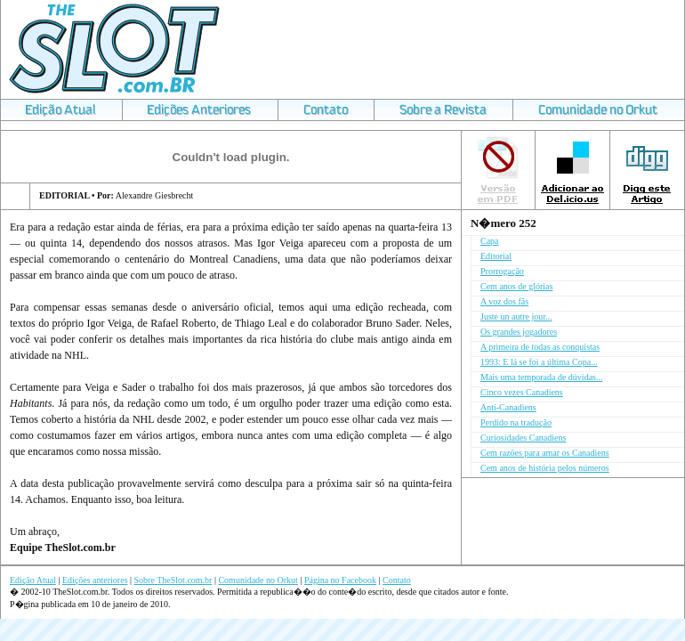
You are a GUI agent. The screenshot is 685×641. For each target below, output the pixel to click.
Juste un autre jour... (516, 316)
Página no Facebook (340, 580)
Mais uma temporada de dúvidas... (541, 377)
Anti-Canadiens (508, 407)
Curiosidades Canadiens (523, 437)
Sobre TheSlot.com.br (173, 580)
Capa (489, 241)
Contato (397, 580)
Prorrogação (502, 271)
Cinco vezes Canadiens (521, 392)
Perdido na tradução (516, 422)
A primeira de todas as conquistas (540, 347)
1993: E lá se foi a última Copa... (539, 362)
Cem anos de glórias (516, 286)
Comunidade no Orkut (257, 580)
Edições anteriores (95, 580)
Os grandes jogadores (518, 332)
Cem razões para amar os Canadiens (544, 453)
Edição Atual (33, 580)
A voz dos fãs (504, 301)
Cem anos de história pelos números (544, 468)
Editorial (496, 256)
